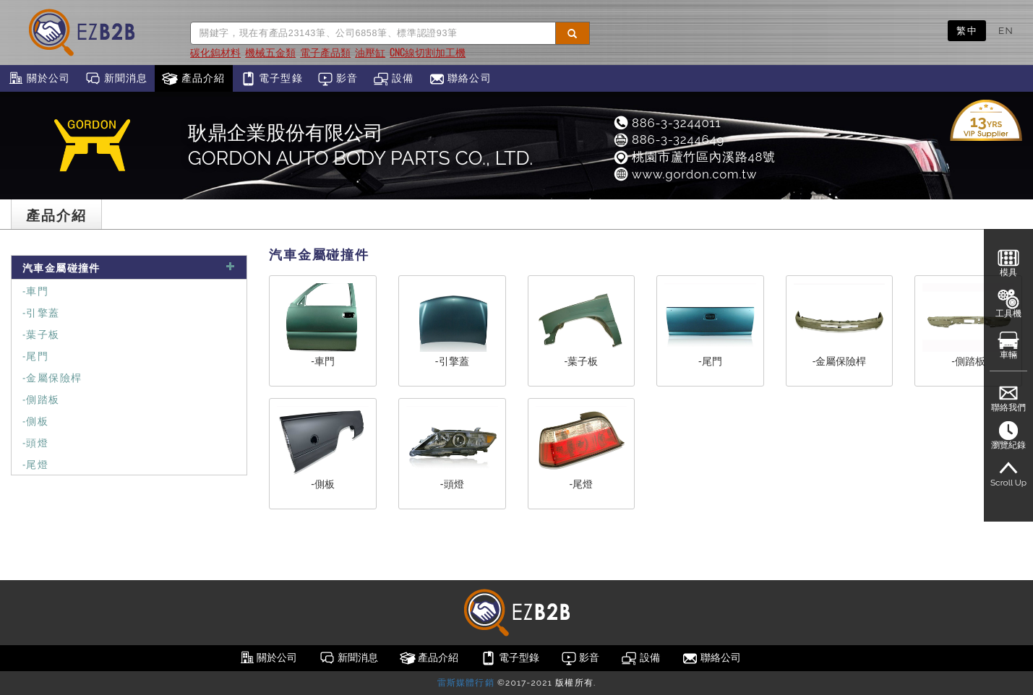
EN (1005, 30)
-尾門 (35, 355)
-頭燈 (35, 441)
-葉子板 (41, 333)
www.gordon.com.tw (684, 174)
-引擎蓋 (41, 311)
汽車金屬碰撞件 (129, 267)
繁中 (966, 30)
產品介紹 (193, 79)
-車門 (35, 290)
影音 (338, 79)
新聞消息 (116, 79)
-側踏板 (41, 398)
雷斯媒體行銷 (465, 683)
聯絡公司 (460, 79)
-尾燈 (35, 463)
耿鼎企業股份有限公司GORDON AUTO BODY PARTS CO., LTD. (360, 145)
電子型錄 (271, 79)
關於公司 (38, 79)
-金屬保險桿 (52, 376)
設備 (393, 79)
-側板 (35, 420)
